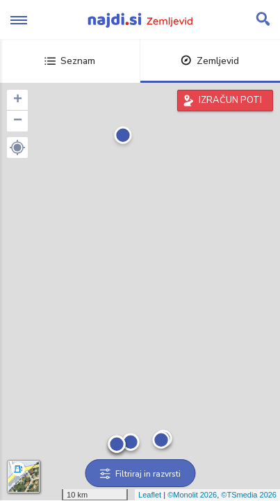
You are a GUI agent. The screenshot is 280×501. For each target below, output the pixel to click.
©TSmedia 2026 (249, 495)
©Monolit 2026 (192, 495)
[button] (17, 147)
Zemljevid (210, 60)
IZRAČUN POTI (230, 100)
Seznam (69, 60)
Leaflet (149, 495)
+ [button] (17, 100)
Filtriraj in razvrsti (140, 473)
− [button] (17, 121)
